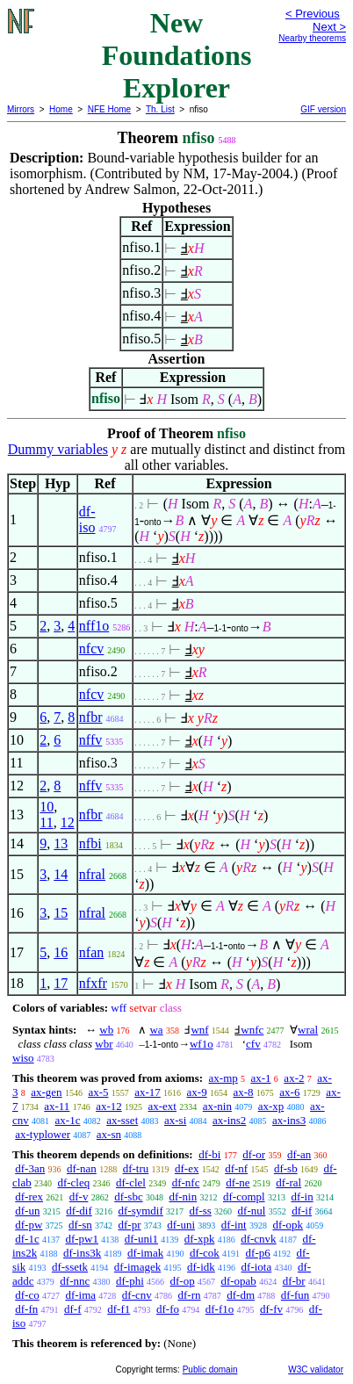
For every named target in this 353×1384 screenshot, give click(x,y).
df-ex (186, 1168)
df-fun (295, 1294)
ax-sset (122, 1120)
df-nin (183, 1196)
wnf (199, 1029)
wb (106, 1029)
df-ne (237, 1182)
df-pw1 (81, 1238)
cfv (253, 1043)
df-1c (27, 1238)
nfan (91, 952)
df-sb (286, 1168)
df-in (302, 1196)
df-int (234, 1224)
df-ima (80, 1294)
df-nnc (75, 1280)
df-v (79, 1196)
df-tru (136, 1168)
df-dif (79, 1210)
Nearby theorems (312, 38)
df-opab (238, 1280)
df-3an (30, 1168)
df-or (253, 1154)
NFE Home (109, 109)
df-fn (26, 1309)
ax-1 (261, 1078)
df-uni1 (141, 1238)
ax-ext (162, 1106)
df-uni (181, 1224)
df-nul (252, 1210)
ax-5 (98, 1092)
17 (61, 983)
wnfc (252, 1029)
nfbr (91, 717)
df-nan (82, 1168)
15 (61, 912)
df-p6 (258, 1252)
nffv (90, 739)
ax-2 (294, 1078)
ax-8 (243, 1092)
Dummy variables (58, 449)
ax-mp (223, 1078)
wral (308, 1029)
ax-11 (56, 1106)
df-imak (145, 1252)
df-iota (256, 1266)
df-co (27, 1294)
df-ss (201, 1210)
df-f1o (219, 1309)
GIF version (323, 109)
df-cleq (73, 1182)
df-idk (201, 1266)
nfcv (91, 648)
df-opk (287, 1224)
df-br (294, 1280)
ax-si (175, 1120)
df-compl (244, 1196)
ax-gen (46, 1092)
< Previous (312, 13)
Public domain (210, 1369)
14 (61, 874)
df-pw (28, 1224)
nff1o (94, 625)
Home (61, 109)
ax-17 (147, 1092)
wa (155, 1029)
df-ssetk (70, 1266)
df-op (182, 1280)
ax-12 (109, 1106)
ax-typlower (42, 1134)
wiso (23, 1057)
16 (61, 952)
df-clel (131, 1182)
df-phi (130, 1280)
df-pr (130, 1224)
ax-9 (197, 1092)
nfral (92, 874)
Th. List (160, 109)
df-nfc (186, 1182)
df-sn (80, 1224)
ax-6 (289, 1092)
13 (61, 843)
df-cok (205, 1252)
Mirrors (20, 109)
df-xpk (199, 1238)
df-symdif (141, 1210)
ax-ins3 (289, 1120)
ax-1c (68, 1120)
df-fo (167, 1309)
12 (68, 822)
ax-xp (271, 1106)
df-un (27, 1210)
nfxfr (93, 983)
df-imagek (137, 1266)
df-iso (87, 519)
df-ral (288, 1182)
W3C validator (315, 1369)
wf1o (201, 1043)
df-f (73, 1309)
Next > (329, 26)
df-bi (209, 1154)
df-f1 (118, 1309)
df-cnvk (258, 1238)
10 (47, 806)
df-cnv (137, 1294)
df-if (302, 1210)
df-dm (241, 1294)
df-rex (29, 1196)
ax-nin (217, 1106)
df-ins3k (82, 1252)
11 (46, 822)
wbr (103, 1043)
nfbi (90, 843)
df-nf (236, 1168)
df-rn (189, 1294)
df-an (299, 1154)
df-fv (271, 1309)
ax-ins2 (229, 1120)
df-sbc (128, 1196)
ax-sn (109, 1134)
